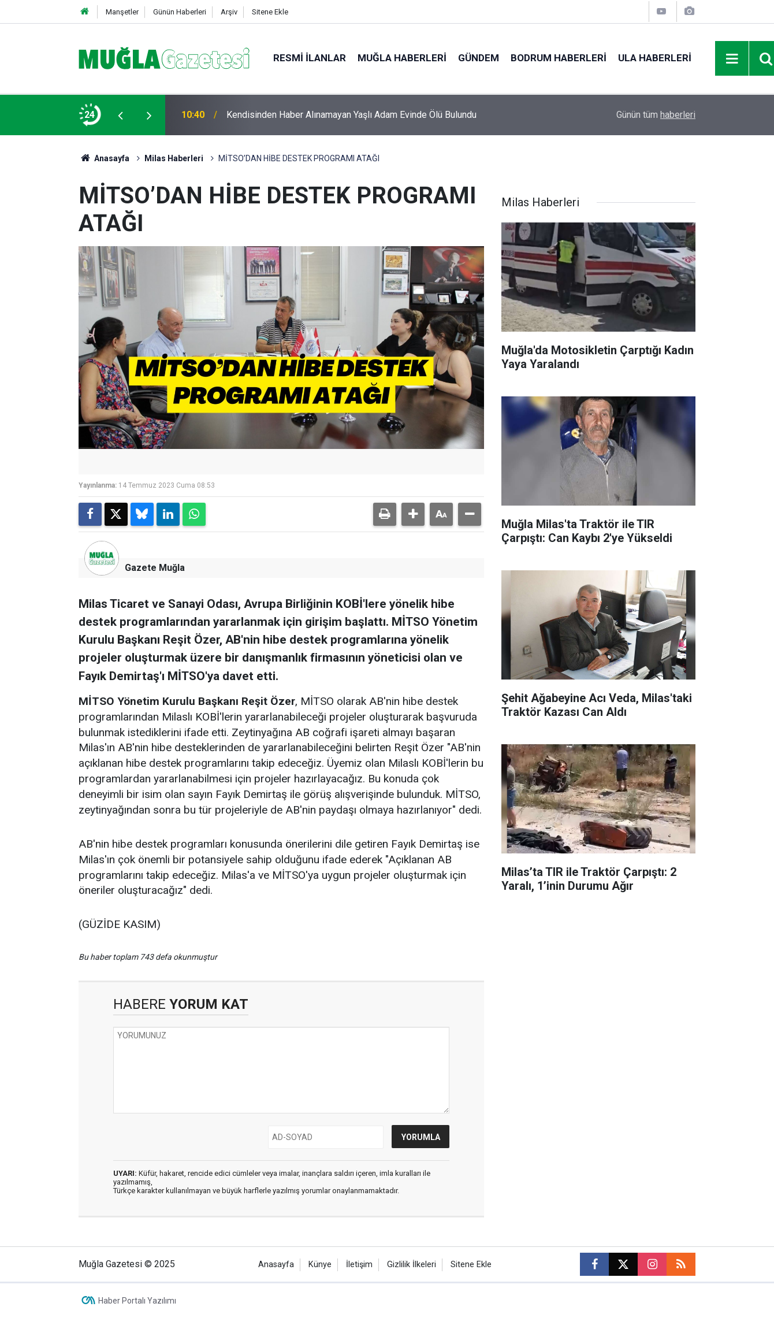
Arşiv (229, 12)
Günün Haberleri (179, 12)
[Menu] (732, 59)
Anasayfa (104, 158)
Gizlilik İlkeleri (411, 1264)
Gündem (478, 58)
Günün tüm (655, 114)
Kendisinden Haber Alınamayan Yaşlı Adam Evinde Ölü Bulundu (351, 114)
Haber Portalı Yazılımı (137, 1300)
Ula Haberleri (654, 58)
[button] (413, 514)
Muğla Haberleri (402, 58)
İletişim (359, 1264)
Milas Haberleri (173, 158)
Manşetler (122, 12)
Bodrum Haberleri (558, 58)
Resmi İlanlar (309, 58)
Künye (320, 1264)
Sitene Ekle (270, 12)
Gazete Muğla (155, 567)
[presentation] (120, 115)
